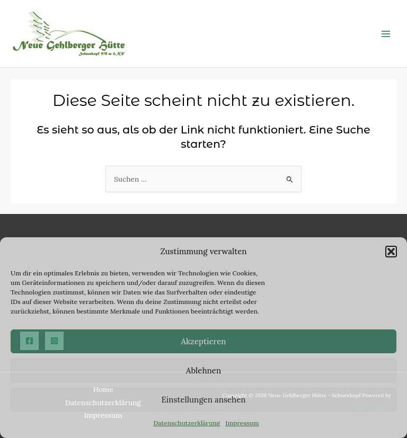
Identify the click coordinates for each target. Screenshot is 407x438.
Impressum (242, 423)
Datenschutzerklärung (186, 423)
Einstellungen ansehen (203, 400)
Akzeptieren (203, 341)
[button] (391, 251)
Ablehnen (203, 370)
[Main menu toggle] (386, 33)
